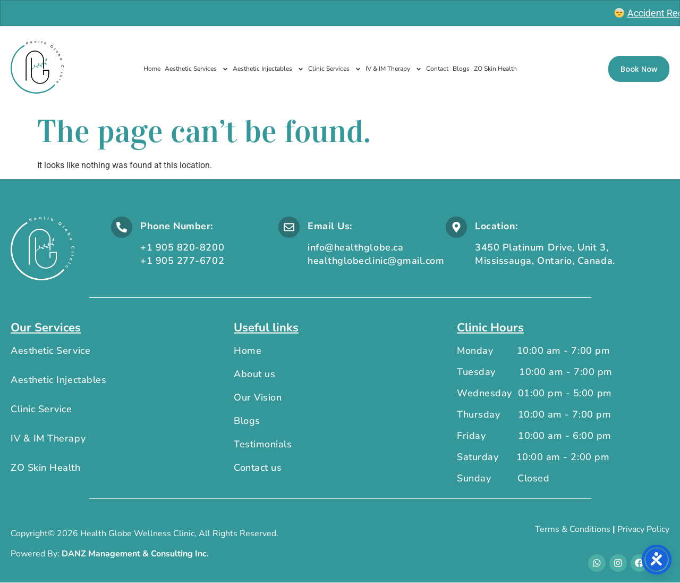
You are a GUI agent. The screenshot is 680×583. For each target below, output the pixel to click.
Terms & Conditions (572, 529)
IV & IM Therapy (394, 69)
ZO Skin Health (495, 68)
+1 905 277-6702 (182, 260)
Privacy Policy (643, 529)
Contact (437, 68)
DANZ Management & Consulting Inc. (135, 554)
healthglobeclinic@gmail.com (376, 260)
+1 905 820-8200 (182, 247)
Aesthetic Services (196, 69)
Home (151, 68)
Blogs (461, 68)
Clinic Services (334, 69)
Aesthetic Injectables (268, 69)
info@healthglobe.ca (355, 247)
